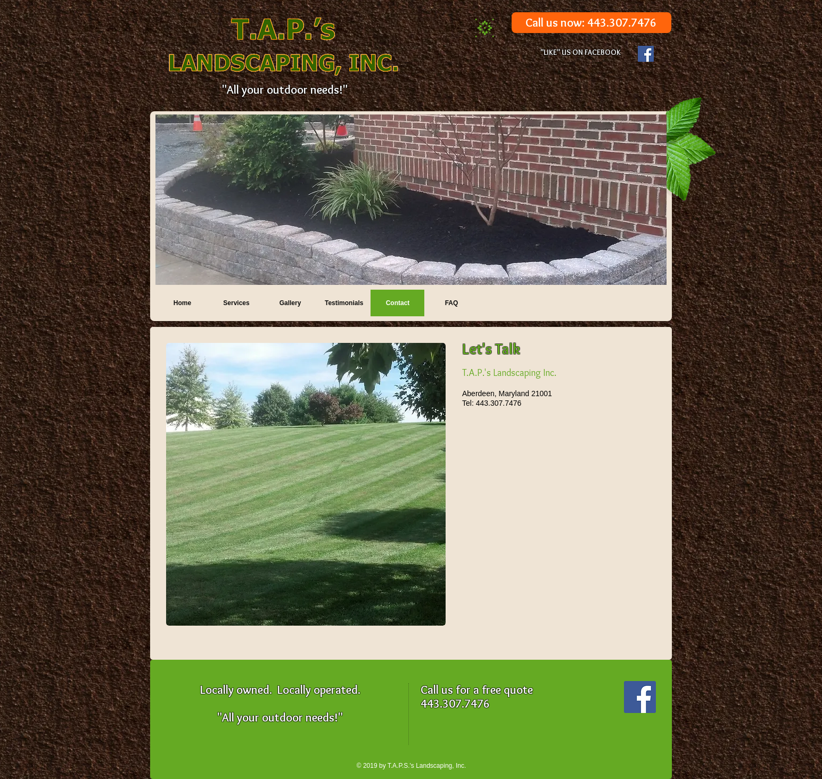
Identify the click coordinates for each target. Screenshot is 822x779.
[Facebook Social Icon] (646, 54)
